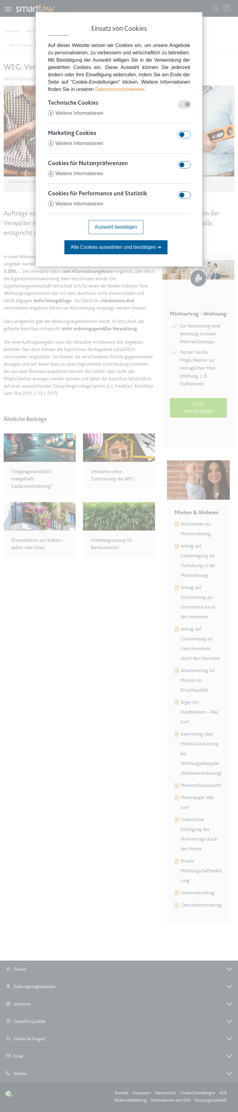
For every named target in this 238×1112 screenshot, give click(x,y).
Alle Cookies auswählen (116, 247)
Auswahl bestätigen (116, 227)
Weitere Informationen (75, 113)
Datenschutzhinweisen (119, 89)
